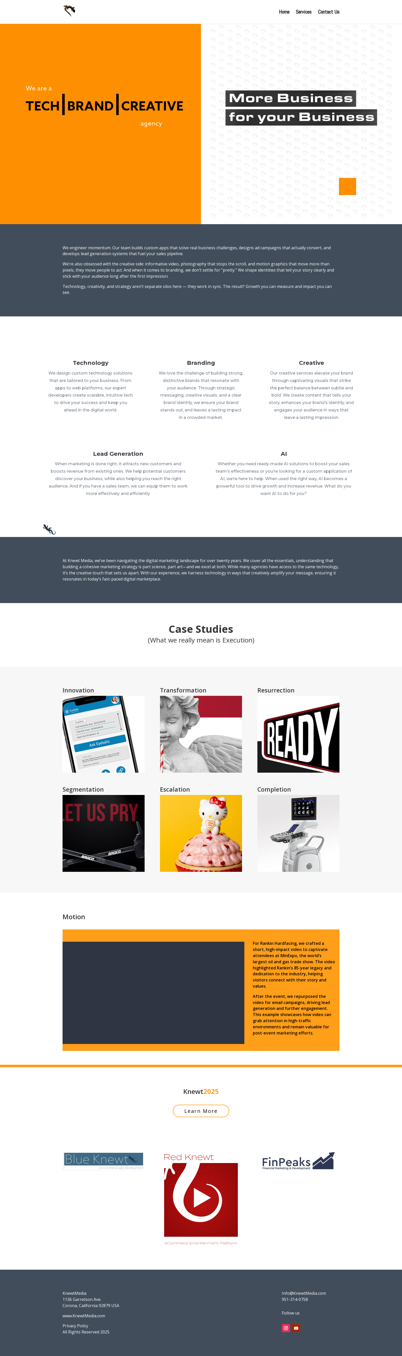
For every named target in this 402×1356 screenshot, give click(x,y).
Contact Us (328, 12)
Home (284, 12)
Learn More (201, 1110)
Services (303, 12)
